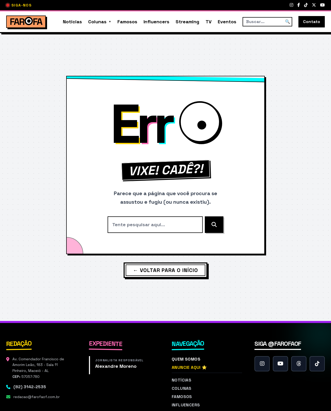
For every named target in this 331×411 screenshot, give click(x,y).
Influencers (156, 22)
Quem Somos (186, 359)
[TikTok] (306, 5)
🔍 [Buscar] (287, 21)
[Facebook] (298, 5)
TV (209, 22)
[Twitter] (314, 5)
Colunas (97, 22)
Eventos (227, 22)
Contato (311, 21)
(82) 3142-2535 (29, 387)
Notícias (72, 22)
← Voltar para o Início (165, 270)
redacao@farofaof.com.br (36, 396)
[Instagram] (291, 5)
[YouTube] (322, 5)
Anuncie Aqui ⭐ (189, 367)
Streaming (187, 22)
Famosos (127, 22)
